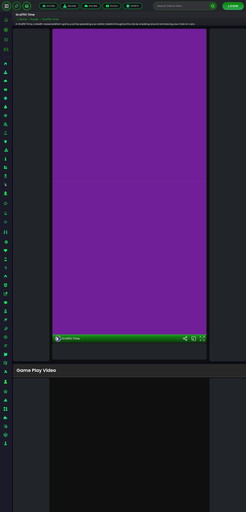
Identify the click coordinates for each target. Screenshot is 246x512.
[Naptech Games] (16, 5)
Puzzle (112, 5)
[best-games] (8, 29)
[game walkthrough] (26, 5)
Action (48, 5)
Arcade (69, 5)
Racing (90, 5)
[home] (8, 19)
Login (233, 6)
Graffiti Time (67, 335)
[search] (212, 6)
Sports (132, 5)
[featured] (8, 39)
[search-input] (182, 6)
